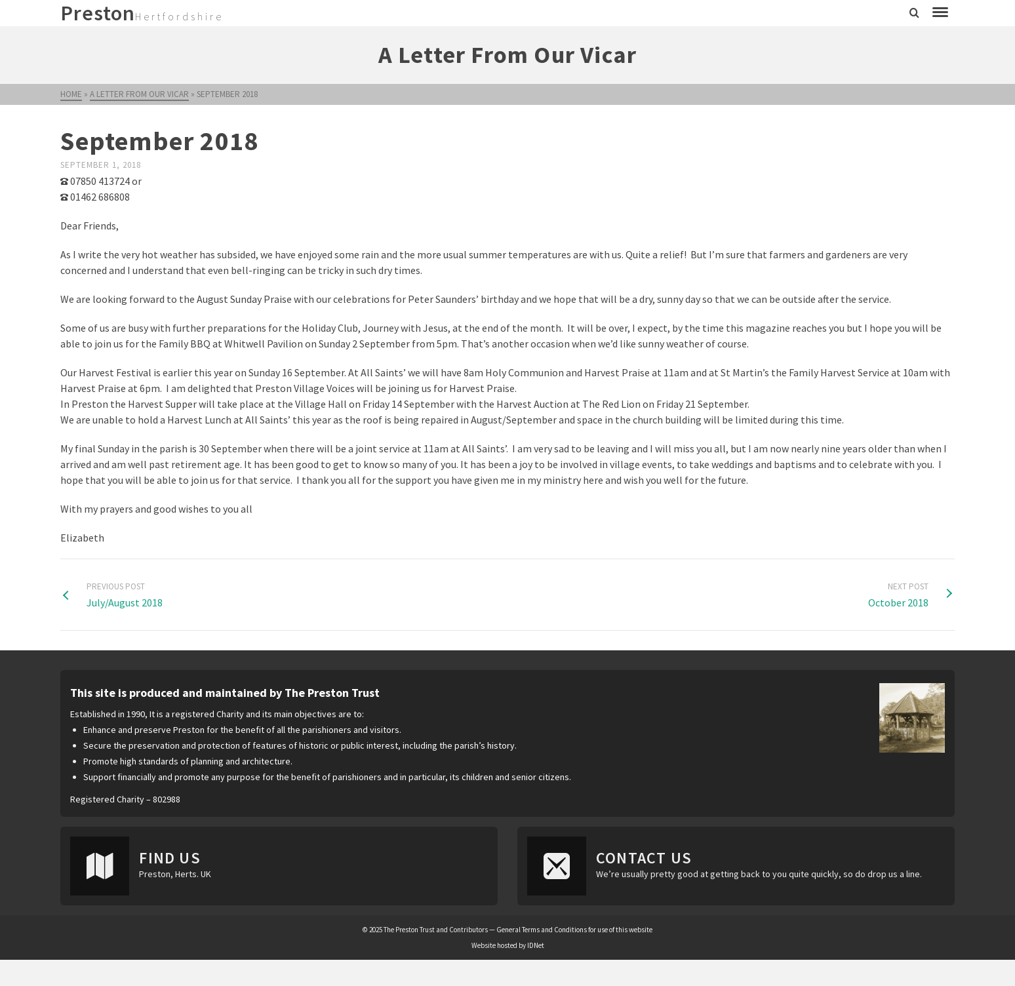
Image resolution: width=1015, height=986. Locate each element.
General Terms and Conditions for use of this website (574, 929)
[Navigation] (940, 13)
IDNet (535, 945)
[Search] (914, 13)
